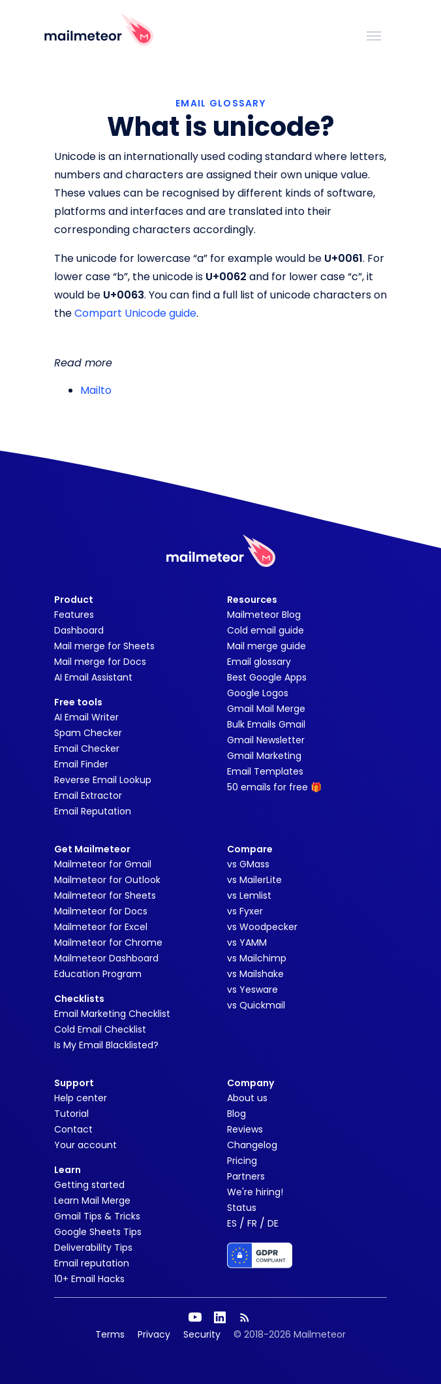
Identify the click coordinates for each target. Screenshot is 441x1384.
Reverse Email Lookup (102, 779)
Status (241, 1207)
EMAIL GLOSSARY (220, 103)
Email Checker (86, 748)
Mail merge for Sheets (104, 645)
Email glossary (259, 661)
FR (252, 1223)
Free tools (78, 702)
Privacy (154, 1334)
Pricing (242, 1160)
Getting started (89, 1184)
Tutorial (71, 1113)
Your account (85, 1144)
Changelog (252, 1144)
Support (74, 1082)
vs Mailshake (255, 973)
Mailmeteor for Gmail (102, 864)
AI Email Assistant (93, 677)
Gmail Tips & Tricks (97, 1216)
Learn (67, 1169)
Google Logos (257, 693)
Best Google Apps (267, 677)
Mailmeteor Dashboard (106, 958)
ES (232, 1223)
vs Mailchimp (256, 958)
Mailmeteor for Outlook (107, 879)
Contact (73, 1129)
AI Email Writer (86, 717)
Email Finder (81, 764)
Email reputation (91, 1263)
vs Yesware (252, 989)
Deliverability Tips (93, 1247)
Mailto (96, 390)
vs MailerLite (254, 879)
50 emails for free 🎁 (274, 787)
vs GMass (248, 864)
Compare (250, 849)
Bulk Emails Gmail (266, 724)
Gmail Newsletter (266, 740)
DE (273, 1223)
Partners (246, 1176)
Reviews (245, 1129)
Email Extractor (88, 795)
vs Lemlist (249, 895)
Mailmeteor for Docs (100, 911)
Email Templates (265, 771)
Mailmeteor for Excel (100, 926)
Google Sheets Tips (98, 1231)
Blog (236, 1113)
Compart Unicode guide (135, 313)
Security (201, 1334)
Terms (110, 1334)
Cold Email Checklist (100, 1029)
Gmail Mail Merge (266, 708)
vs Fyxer (245, 911)
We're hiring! (255, 1192)
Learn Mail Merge (92, 1200)
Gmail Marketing (264, 755)
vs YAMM (247, 942)
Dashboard (79, 630)
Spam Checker (88, 732)
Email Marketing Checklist (112, 1013)
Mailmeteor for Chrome (108, 942)
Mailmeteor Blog (264, 614)
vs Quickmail (256, 1005)
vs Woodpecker (262, 926)
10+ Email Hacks (89, 1278)
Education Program (98, 973)
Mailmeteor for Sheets (105, 895)
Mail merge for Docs (100, 661)
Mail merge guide (266, 645)
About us (247, 1097)
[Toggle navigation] (374, 34)
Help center (80, 1097)
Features (74, 614)
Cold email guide (265, 630)
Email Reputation (92, 811)
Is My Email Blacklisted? (106, 1045)
